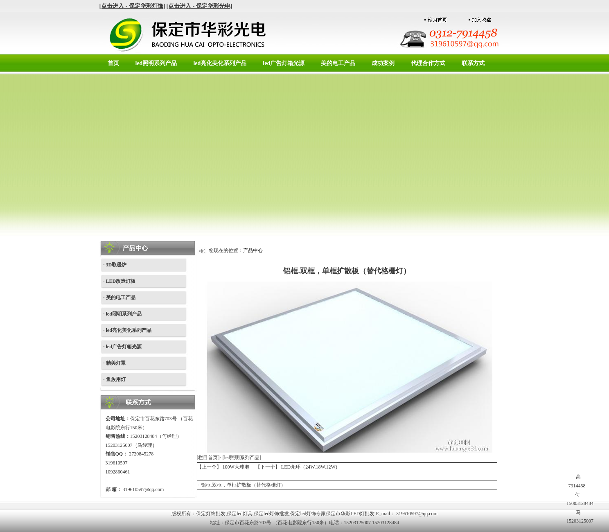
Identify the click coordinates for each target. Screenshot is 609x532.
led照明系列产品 (156, 63)
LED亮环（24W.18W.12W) (309, 467)
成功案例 (383, 63)
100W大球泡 (236, 467)
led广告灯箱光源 (283, 63)
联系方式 (473, 63)
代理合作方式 (428, 63)
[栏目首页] (208, 457)
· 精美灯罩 (115, 363)
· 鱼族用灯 (115, 379)
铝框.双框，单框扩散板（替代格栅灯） (243, 485)
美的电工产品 (338, 63)
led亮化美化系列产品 (219, 63)
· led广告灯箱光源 (123, 346)
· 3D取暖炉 (115, 265)
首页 (113, 63)
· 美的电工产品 (119, 297)
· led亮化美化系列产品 (127, 330)
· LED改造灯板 (120, 281)
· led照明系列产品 (123, 314)
